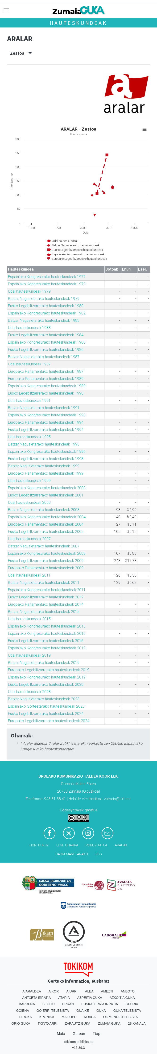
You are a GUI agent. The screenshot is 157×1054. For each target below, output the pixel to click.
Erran (68, 1004)
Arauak (121, 845)
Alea (89, 991)
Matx (61, 1034)
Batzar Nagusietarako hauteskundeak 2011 (43, 582)
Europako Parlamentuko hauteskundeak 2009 (45, 568)
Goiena (22, 1010)
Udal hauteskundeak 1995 (29, 437)
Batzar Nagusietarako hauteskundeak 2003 (43, 510)
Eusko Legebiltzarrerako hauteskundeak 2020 (45, 684)
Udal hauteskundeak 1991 (29, 400)
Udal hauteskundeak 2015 (29, 619)
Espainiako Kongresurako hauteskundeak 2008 (47, 553)
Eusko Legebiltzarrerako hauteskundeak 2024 (45, 713)
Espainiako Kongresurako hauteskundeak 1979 (47, 284)
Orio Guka (20, 1023)
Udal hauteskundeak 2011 (29, 575)
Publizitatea (96, 845)
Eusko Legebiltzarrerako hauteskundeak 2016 (45, 641)
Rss (98, 854)
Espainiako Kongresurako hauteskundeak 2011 (47, 590)
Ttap (96, 1034)
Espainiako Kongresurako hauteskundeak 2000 (47, 488)
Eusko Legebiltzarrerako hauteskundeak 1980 (45, 306)
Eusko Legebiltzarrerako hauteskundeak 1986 (45, 349)
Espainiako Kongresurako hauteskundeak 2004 (47, 517)
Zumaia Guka (109, 1023)
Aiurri (71, 991)
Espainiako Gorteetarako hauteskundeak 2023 (46, 706)
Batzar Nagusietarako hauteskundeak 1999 (43, 466)
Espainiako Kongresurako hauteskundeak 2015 (47, 626)
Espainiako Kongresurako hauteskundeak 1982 (47, 313)
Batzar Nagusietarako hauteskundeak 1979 (43, 298)
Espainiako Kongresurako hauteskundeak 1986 (47, 342)
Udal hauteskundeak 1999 (29, 480)
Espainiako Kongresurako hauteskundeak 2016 (47, 633)
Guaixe (82, 1010)
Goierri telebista (53, 1010)
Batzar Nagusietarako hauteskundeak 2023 (43, 699)
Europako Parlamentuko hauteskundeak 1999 (45, 473)
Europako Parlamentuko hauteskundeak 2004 (45, 524)
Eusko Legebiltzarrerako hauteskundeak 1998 (45, 459)
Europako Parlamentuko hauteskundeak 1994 (45, 422)
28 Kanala (137, 1023)
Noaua (90, 1017)
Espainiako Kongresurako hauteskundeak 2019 (47, 648)
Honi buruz (39, 845)
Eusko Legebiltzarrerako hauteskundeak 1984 (45, 335)
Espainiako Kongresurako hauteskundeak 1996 (47, 451)
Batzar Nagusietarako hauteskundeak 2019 (43, 662)
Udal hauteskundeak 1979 (29, 291)
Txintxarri (47, 1023)
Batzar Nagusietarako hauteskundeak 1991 (43, 408)
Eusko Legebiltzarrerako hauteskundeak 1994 (45, 429)
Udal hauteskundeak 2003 (29, 502)
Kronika (46, 1017)
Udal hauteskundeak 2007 (29, 539)
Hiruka (25, 1017)
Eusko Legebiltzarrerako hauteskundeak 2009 (45, 560)
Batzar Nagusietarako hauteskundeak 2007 (43, 546)
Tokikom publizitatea (78, 1042)
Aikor (54, 991)
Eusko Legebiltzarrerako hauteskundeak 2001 (45, 495)
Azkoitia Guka (122, 998)
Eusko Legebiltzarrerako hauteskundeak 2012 (45, 597)
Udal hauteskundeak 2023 (29, 692)
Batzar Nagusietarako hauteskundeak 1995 (43, 444)
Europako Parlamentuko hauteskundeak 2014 (45, 604)
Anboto (128, 991)
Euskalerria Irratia (99, 1004)
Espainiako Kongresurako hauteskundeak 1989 (47, 386)
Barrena (27, 1004)
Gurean (79, 1034)
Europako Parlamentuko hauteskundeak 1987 (45, 371)
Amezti (107, 991)
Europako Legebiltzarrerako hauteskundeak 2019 (48, 670)
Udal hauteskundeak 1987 (29, 364)
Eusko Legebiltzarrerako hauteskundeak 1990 (45, 393)
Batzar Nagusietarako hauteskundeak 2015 (43, 611)
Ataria (64, 998)
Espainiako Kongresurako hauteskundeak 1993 (47, 415)
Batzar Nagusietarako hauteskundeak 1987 (43, 357)
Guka (101, 1010)
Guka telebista (127, 1010)
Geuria (131, 1004)
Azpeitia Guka (89, 998)
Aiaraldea (31, 991)
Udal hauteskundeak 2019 (29, 655)
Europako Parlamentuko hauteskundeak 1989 (45, 378)
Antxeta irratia (36, 998)
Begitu (48, 1004)
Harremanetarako (71, 854)
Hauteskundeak (78, 23)
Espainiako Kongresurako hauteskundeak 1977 (47, 277)
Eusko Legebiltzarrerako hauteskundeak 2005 (45, 531)
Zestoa (21, 53)
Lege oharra (67, 845)
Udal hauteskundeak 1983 (29, 328)
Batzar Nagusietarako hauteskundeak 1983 (43, 320)
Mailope (69, 1017)
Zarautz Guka (77, 1023)
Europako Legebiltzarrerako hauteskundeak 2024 (48, 721)
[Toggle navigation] (6, 10)
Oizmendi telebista (120, 1017)
